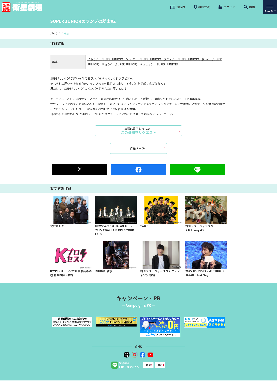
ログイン (227, 7)
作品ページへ (138, 148)
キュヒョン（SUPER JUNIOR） (160, 64)
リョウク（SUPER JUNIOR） (120, 64)
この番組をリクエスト (138, 130)
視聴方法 (202, 7)
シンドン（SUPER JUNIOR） (144, 59)
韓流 (66, 33)
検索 (249, 7)
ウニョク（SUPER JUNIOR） (182, 59)
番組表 (177, 7)
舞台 (160, 365)
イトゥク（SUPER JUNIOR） (106, 59)
